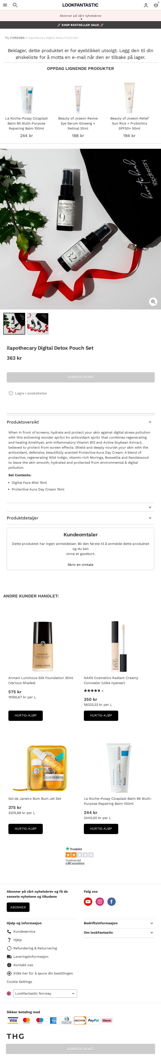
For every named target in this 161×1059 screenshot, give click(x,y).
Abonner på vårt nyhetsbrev (80, 15)
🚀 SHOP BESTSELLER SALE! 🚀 (80, 25)
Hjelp (14, 939)
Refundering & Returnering (32, 948)
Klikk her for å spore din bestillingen (40, 973)
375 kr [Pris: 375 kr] (14, 807)
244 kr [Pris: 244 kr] (90, 812)
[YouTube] (88, 905)
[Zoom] (153, 301)
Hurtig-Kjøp (29, 717)
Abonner (18, 907)
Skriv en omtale (80, 564)
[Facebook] (111, 905)
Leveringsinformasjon (27, 956)
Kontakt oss (20, 965)
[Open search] (15, 5)
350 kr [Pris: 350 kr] (90, 699)
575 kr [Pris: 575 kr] (14, 691)
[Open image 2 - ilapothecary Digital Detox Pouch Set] (38, 324)
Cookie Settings (19, 982)
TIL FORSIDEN (15, 37)
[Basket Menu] (156, 5)
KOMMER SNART (80, 1049)
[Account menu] (146, 5)
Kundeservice (21, 931)
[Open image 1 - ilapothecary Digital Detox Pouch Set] (14, 324)
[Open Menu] (5, 5)
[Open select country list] (45, 993)
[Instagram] (100, 905)
